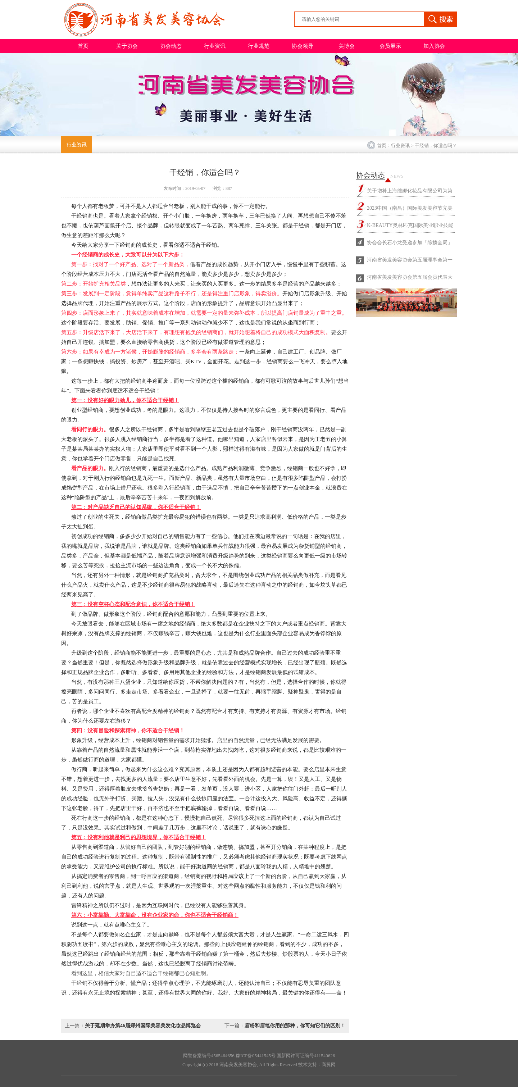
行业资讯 (215, 46)
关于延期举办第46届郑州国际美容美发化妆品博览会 (143, 1025)
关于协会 (127, 46)
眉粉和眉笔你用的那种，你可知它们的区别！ (295, 1025)
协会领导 (302, 46)
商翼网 (329, 1064)
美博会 (346, 46)
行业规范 (258, 46)
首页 (83, 46)
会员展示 (390, 46)
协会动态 (171, 46)
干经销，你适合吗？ (436, 145)
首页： (384, 145)
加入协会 (434, 46)
